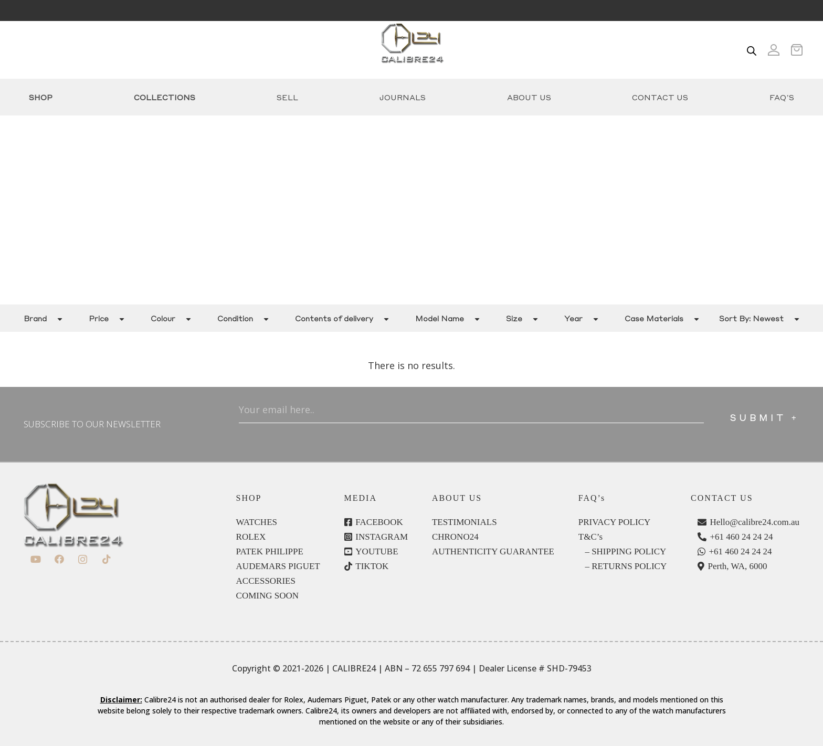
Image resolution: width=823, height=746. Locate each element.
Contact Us (660, 97)
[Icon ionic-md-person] (773, 50)
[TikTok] (106, 559)
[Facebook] (59, 559)
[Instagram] (82, 559)
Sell (287, 97)
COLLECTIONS (164, 97)
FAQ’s (781, 97)
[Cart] (800, 50)
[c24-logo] (411, 50)
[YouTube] (35, 559)
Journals (402, 97)
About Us (529, 97)
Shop (40, 97)
